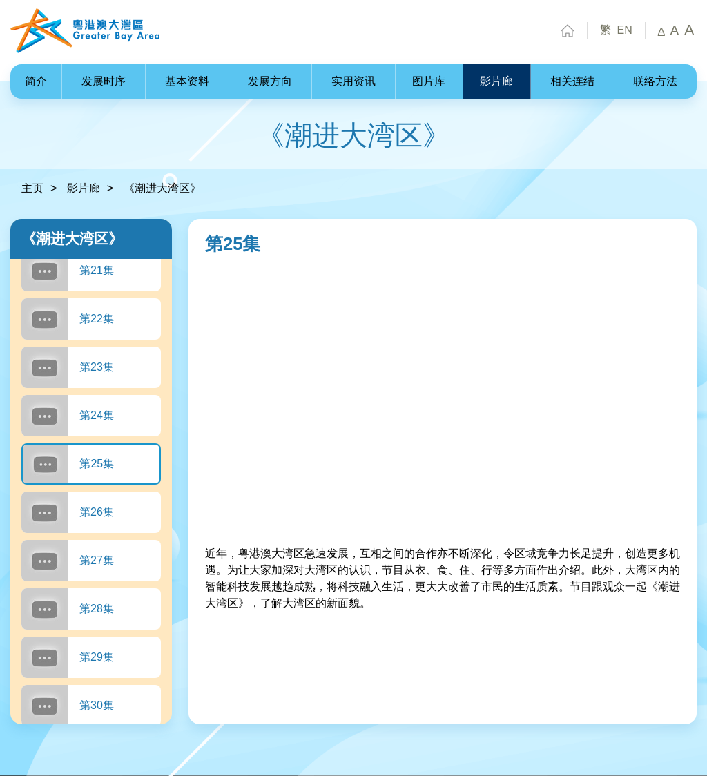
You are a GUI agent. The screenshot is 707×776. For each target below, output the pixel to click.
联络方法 (655, 81)
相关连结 (572, 81)
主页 (32, 188)
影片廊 (496, 81)
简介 (36, 81)
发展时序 (103, 81)
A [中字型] (674, 30)
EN (624, 30)
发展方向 (270, 81)
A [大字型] (689, 29)
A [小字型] (661, 31)
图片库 (428, 81)
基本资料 (187, 81)
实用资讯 (353, 81)
